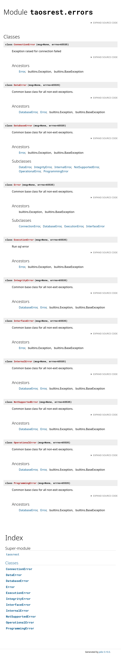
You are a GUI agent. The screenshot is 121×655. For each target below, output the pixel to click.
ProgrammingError (55, 171)
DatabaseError (28, 112)
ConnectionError (29, 226)
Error (22, 71)
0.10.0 (104, 651)
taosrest (12, 554)
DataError (25, 167)
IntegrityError (43, 167)
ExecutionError (73, 226)
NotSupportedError (86, 167)
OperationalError (30, 171)
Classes (11, 563)
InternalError (62, 167)
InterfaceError (95, 226)
